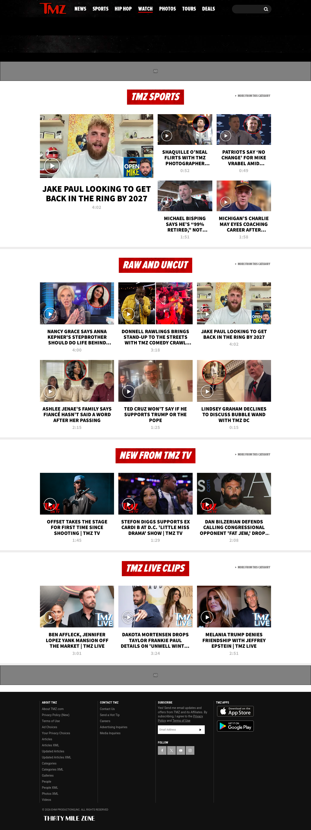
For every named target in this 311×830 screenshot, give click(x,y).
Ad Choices (49, 727)
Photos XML (50, 793)
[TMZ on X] (49, 8)
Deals (253, 44)
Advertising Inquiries (113, 727)
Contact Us (107, 709)
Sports (82, 44)
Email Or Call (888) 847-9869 (89, 26)
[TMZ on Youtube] (57, 8)
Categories (49, 763)
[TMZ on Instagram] (65, 8)
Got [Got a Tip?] (53, 26)
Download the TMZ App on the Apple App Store (235, 711)
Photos (188, 44)
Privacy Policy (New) (55, 715)
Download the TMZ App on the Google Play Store (235, 726)
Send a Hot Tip (110, 715)
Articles (47, 739)
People (46, 781)
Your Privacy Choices (56, 733)
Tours (222, 44)
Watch (153, 44)
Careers (105, 721)
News (50, 44)
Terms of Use (51, 721)
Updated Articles (53, 751)
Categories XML (52, 769)
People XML (50, 787)
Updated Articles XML (56, 757)
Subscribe (200, 729)
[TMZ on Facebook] (43, 8)
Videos (46, 799)
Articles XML (50, 745)
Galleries (48, 775)
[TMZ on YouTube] (180, 750)
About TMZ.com (53, 709)
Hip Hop (118, 44)
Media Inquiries (110, 733)
